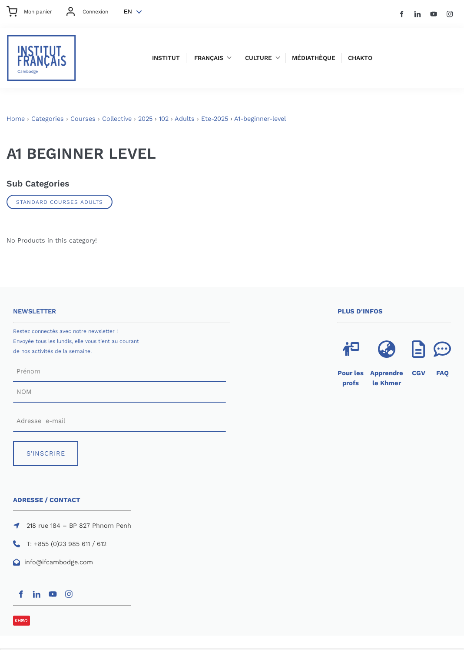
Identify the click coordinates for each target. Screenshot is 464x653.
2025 (145, 119)
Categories (47, 119)
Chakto (360, 58)
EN (128, 11)
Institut (166, 58)
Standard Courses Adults (59, 202)
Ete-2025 (214, 119)
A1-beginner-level (260, 119)
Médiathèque (313, 58)
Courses (83, 119)
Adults (185, 119)
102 (164, 119)
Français (208, 58)
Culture (258, 58)
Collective (117, 119)
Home (16, 119)
